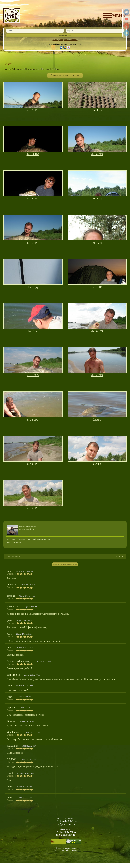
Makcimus (12, 745)
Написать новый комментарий (65, 564)
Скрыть (118, 556)
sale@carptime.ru (65, 834)
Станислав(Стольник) (18, 661)
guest (9, 620)
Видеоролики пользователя (16, 539)
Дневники (18, 69)
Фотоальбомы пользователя (39, 539)
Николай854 (47, 69)
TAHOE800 (13, 606)
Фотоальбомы (32, 69)
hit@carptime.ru (66, 824)
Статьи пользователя (14, 542)
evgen (10, 696)
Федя (10, 571)
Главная (7, 69)
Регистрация (58, 39)
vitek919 (11, 584)
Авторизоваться (65, 35)
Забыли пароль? (70, 39)
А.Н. (9, 633)
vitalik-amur (13, 732)
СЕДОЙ (11, 759)
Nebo (10, 685)
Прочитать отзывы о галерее (65, 75)
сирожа (11, 595)
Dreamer (11, 721)
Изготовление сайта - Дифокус (66, 850)
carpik (10, 773)
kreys (10, 647)
